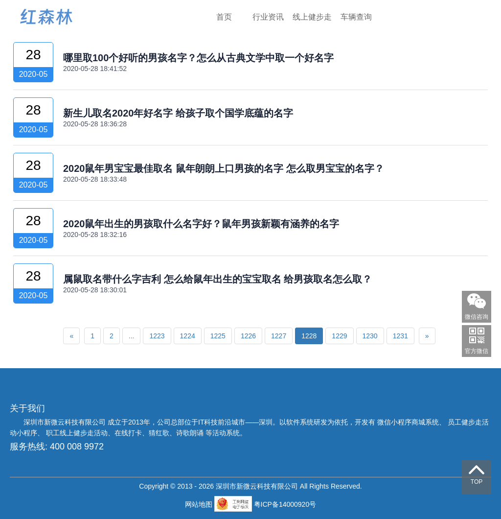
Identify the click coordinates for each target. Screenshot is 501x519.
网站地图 (199, 504)
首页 (224, 17)
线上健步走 (312, 17)
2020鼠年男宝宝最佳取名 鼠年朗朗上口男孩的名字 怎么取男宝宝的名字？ (223, 168)
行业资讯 (268, 17)
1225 (218, 336)
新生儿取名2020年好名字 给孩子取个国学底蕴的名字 (178, 113)
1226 (248, 336)
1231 (400, 336)
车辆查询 (356, 17)
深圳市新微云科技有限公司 (65, 422)
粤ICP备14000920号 (285, 504)
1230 (370, 336)
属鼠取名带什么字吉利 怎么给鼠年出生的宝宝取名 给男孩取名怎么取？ (217, 279)
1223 (156, 336)
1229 (339, 336)
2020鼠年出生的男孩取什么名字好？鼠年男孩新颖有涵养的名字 (201, 223)
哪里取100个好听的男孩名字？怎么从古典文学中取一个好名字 (198, 57)
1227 (278, 336)
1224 (187, 336)
